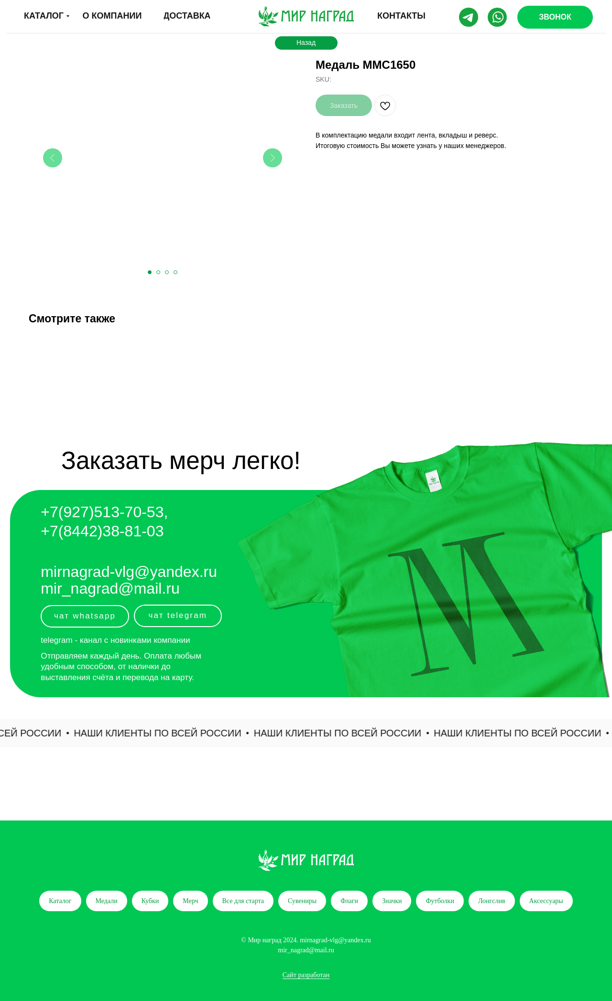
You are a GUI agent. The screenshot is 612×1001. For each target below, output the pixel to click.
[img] (306, 16)
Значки (392, 901)
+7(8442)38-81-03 (102, 531)
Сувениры (302, 901)
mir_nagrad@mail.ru (110, 588)
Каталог (60, 901)
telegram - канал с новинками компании (115, 640)
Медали (107, 901)
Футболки (440, 901)
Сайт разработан (306, 975)
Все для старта (243, 901)
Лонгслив (491, 901)
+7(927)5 (71, 512)
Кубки (150, 901)
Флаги (349, 901)
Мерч (190, 901)
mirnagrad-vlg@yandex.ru (129, 571)
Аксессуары (546, 901)
